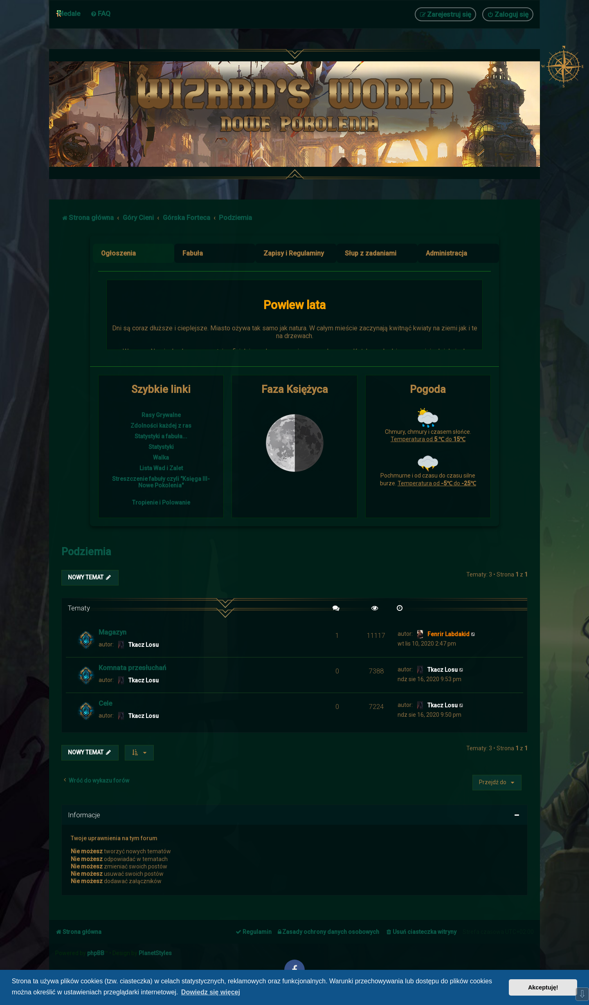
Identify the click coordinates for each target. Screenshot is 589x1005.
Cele (105, 703)
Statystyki (161, 447)
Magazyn (112, 632)
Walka (161, 457)
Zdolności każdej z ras (160, 425)
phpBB (95, 953)
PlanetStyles (155, 953)
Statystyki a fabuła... (161, 436)
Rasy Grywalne (161, 415)
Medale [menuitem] (69, 13)
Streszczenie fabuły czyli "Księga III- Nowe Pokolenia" (161, 482)
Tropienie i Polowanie (161, 502)
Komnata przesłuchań (132, 668)
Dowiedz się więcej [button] (210, 992)
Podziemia (86, 552)
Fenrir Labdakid (448, 634)
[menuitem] (100, 13)
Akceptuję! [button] (543, 987)
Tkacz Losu (143, 645)
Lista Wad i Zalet (161, 468)
